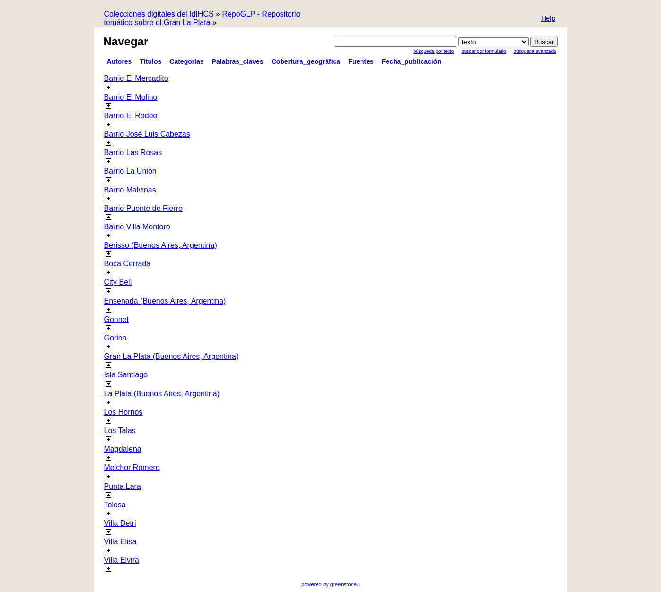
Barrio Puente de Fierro (143, 208)
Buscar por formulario (483, 51)
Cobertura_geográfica (306, 61)
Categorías (186, 61)
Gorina (115, 338)
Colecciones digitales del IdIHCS (159, 14)
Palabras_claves (238, 61)
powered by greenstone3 (330, 584)
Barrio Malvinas (130, 190)
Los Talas (120, 431)
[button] (548, 19)
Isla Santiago (126, 375)
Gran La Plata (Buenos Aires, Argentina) (171, 356)
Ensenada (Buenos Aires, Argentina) (165, 301)
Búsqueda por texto (434, 51)
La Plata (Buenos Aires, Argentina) (162, 394)
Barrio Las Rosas (133, 152)
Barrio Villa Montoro (137, 227)
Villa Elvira (121, 560)
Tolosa (115, 505)
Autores (119, 61)
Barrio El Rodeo (131, 116)
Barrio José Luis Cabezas (147, 134)
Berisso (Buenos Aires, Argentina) (160, 245)
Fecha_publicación (411, 61)
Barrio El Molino (131, 97)
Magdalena (122, 449)
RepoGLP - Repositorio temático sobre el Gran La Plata (202, 18)
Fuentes (361, 61)
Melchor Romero (132, 467)
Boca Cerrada (127, 264)
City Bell (118, 282)
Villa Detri (120, 523)
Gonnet (116, 319)
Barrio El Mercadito (136, 78)
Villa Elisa (120, 542)
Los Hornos (123, 412)
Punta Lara (122, 486)
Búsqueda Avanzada (534, 51)
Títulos (150, 61)
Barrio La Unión (130, 171)
